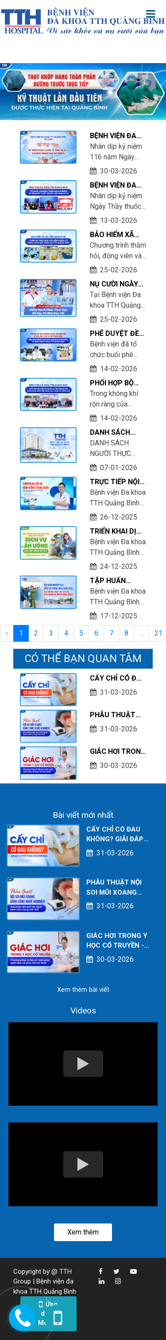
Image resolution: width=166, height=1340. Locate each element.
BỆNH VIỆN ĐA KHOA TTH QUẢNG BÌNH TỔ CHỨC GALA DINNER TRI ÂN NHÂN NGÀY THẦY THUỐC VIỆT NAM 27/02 (117, 186)
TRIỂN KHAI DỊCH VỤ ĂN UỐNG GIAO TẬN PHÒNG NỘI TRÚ (118, 532)
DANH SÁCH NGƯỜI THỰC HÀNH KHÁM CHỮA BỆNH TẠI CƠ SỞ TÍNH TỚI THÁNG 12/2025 (116, 433)
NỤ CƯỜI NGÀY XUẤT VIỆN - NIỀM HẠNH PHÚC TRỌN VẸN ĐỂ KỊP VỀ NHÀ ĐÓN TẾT (117, 285)
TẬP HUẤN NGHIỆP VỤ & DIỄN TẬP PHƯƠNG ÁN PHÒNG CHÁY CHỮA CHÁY (112, 581)
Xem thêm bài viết (83, 990)
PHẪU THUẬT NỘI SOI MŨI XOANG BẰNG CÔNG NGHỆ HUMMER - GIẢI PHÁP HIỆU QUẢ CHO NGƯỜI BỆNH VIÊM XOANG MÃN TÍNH (116, 715)
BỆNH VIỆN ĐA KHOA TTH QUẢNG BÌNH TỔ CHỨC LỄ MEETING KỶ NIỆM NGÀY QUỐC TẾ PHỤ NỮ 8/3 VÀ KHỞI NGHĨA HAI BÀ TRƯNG (117, 136)
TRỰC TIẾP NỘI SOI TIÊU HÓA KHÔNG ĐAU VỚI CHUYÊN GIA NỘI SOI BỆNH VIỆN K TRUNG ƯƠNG (117, 482)
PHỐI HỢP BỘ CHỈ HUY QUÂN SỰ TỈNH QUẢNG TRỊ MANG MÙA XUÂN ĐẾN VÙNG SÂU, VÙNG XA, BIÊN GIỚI (117, 383)
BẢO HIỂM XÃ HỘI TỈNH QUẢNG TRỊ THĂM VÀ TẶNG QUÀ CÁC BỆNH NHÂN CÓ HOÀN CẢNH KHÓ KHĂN (116, 235)
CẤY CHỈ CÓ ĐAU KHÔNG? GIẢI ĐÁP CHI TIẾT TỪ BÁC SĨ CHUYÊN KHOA (118, 679)
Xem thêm (83, 1232)
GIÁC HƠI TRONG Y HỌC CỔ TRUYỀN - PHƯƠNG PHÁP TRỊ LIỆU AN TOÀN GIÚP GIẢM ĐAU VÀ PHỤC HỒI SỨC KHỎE (118, 752)
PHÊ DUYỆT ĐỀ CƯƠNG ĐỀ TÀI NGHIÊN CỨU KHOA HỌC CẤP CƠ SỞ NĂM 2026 (118, 334)
